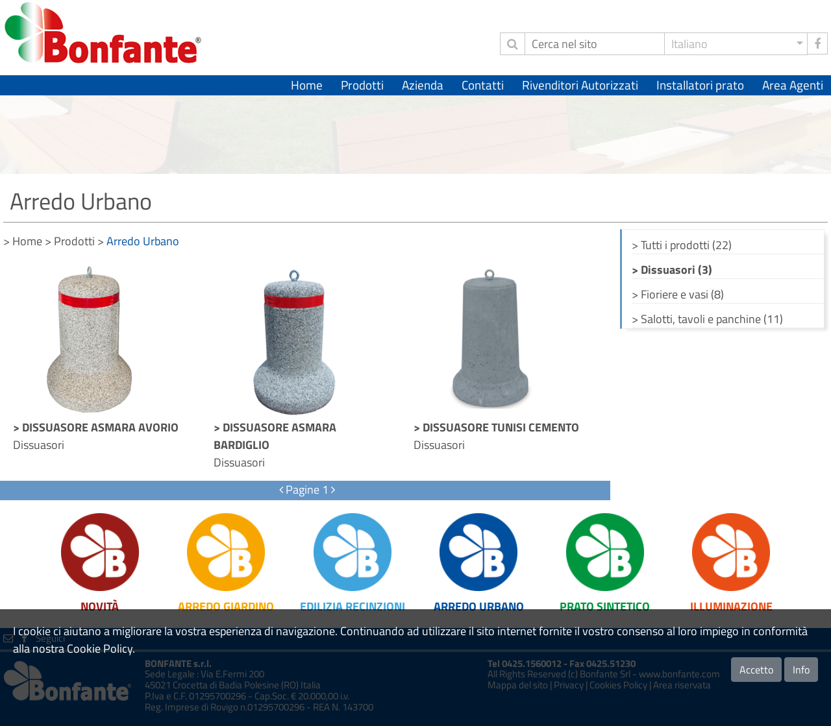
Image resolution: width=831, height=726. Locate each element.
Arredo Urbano (479, 606)
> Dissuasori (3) (672, 269)
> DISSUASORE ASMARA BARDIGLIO (275, 436)
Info (801, 669)
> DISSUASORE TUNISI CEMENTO (496, 427)
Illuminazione (731, 606)
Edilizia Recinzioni (352, 606)
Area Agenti (792, 85)
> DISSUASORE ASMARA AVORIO (96, 427)
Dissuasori (38, 445)
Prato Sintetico (605, 606)
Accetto (756, 669)
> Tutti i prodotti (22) (682, 245)
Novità (100, 606)
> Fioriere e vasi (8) (678, 294)
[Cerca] (595, 43)
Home (307, 85)
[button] (736, 43)
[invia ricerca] (512, 43)
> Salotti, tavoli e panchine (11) (707, 319)
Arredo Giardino (226, 606)
